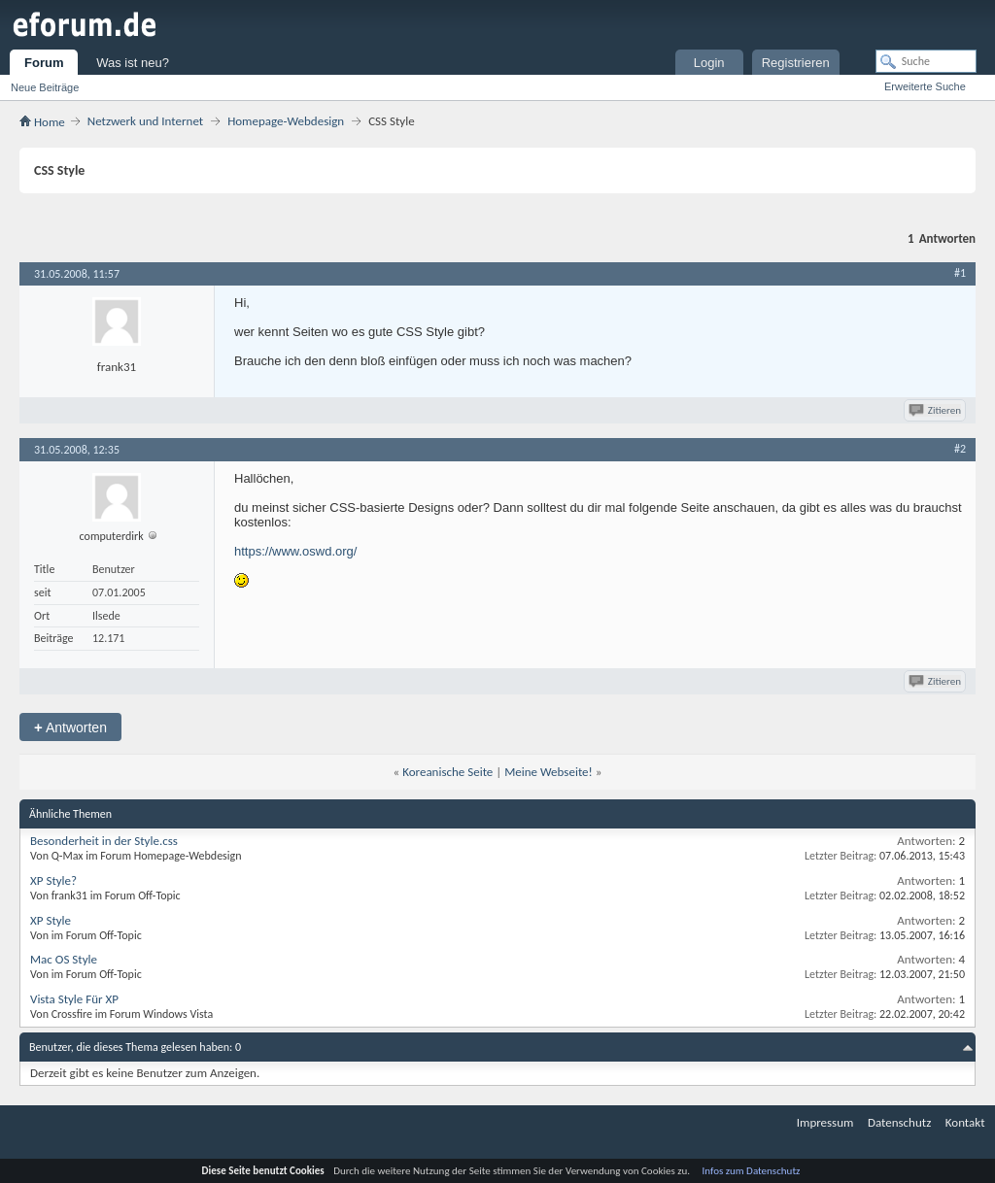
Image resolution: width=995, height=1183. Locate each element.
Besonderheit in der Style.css (104, 840)
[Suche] (926, 61)
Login (709, 62)
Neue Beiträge (45, 87)
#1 (960, 273)
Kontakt (965, 1122)
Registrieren (796, 62)
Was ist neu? (132, 62)
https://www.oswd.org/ (295, 551)
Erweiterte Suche (925, 86)
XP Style (50, 920)
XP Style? (53, 880)
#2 (960, 449)
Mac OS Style (63, 959)
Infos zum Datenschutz (752, 1171)
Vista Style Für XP (74, 999)
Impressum (825, 1122)
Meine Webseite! (548, 771)
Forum (43, 62)
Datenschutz (899, 1122)
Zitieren (936, 410)
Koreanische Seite (447, 771)
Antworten (70, 727)
